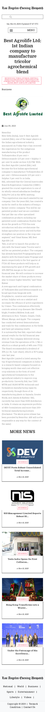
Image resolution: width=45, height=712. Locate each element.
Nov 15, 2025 (23, 477)
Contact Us (29, 707)
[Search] (22, 17)
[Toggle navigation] (11, 30)
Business (22, 462)
